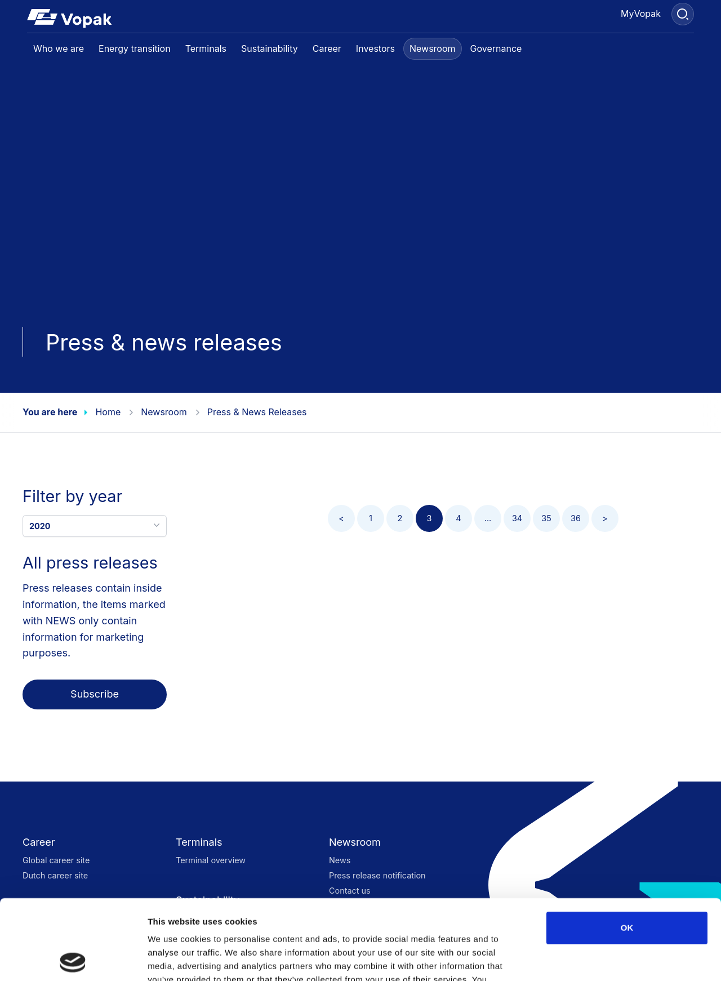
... (487, 518)
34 (517, 518)
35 (546, 518)
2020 (95, 525)
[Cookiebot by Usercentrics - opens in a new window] (73, 959)
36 (576, 518)
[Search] (682, 14)
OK (627, 848)
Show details (591, 959)
